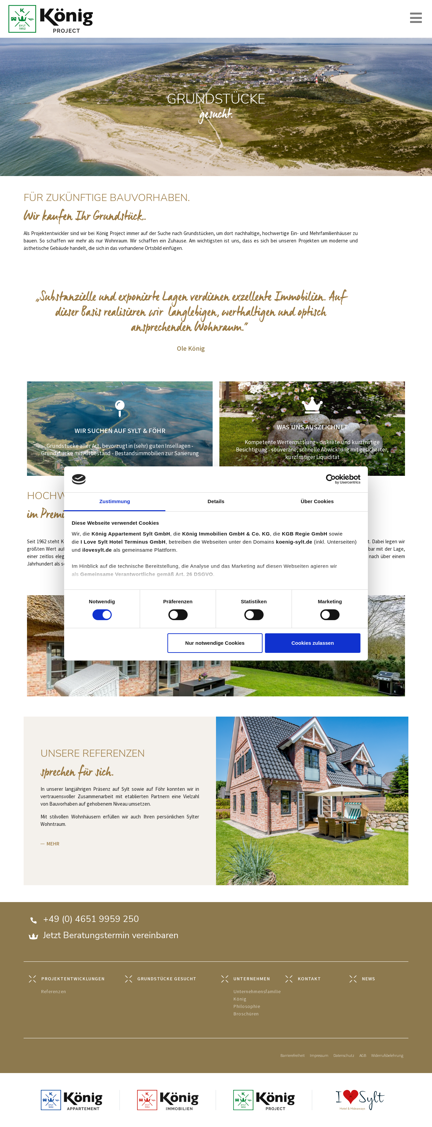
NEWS (368, 979)
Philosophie (247, 1006)
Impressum (319, 1055)
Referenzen (53, 991)
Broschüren (246, 1014)
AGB (362, 1055)
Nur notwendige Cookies (215, 643)
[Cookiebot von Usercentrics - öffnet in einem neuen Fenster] (330, 479)
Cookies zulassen (312, 643)
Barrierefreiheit (292, 1055)
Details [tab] (216, 501)
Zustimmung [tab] (115, 501)
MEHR (53, 844)
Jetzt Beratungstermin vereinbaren (111, 935)
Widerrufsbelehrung (387, 1055)
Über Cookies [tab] (317, 501)
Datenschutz (343, 1055)
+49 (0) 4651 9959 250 (91, 919)
